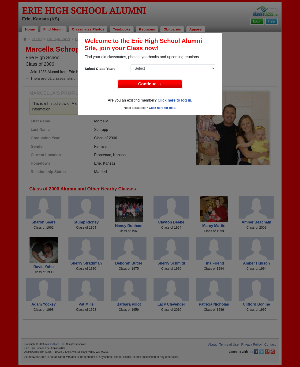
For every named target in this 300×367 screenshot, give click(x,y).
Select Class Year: (100, 69)
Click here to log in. (175, 100)
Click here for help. (162, 108)
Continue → (150, 84)
